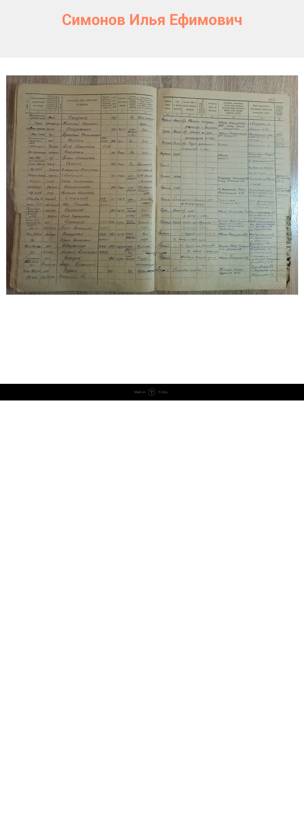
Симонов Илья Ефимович (152, 20)
